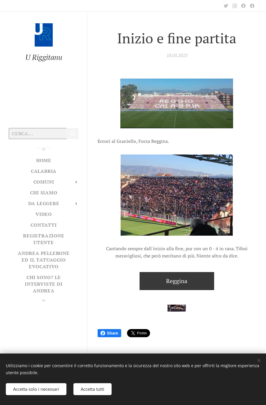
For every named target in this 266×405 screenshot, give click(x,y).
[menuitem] (44, 160)
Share (109, 333)
